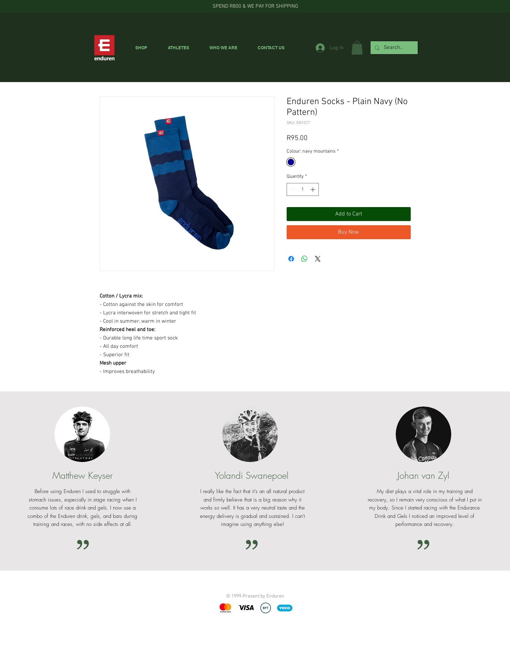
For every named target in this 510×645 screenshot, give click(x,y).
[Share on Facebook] (291, 259)
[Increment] (313, 189)
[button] (357, 47)
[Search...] (393, 47)
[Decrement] (292, 189)
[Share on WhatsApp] (304, 259)
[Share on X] (318, 259)
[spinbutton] (302, 189)
